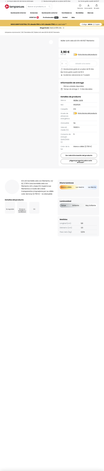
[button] (51, 42)
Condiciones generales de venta (50, 450)
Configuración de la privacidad (20, 450)
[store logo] (14, 6)
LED (22, 32)
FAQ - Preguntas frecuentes (16, 366)
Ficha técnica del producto (87, 54)
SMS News (41, 373)
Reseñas (58, 179)
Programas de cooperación (48, 376)
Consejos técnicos (54, 399)
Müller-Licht (78, 100)
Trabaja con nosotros (45, 380)
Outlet (65, 17)
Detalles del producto (36, 179)
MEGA (91, 24)
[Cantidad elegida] (64, 64)
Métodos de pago (12, 384)
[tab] (12, 179)
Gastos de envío (11, 376)
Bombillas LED (29, 32)
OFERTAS (34, 17)
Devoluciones (10, 380)
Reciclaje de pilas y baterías (85, 450)
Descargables (76, 179)
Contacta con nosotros (14, 373)
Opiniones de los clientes (47, 390)
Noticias (40, 403)
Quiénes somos (43, 366)
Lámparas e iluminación (12, 32)
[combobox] (39, 6)
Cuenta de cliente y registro (16, 387)
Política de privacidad (75, 344)
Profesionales (50, 17)
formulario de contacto (29, 344)
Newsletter (41, 369)
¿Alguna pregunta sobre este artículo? (80, 161)
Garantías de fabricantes (15, 391)
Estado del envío (11, 369)
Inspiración (41, 399)
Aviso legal (73, 376)
